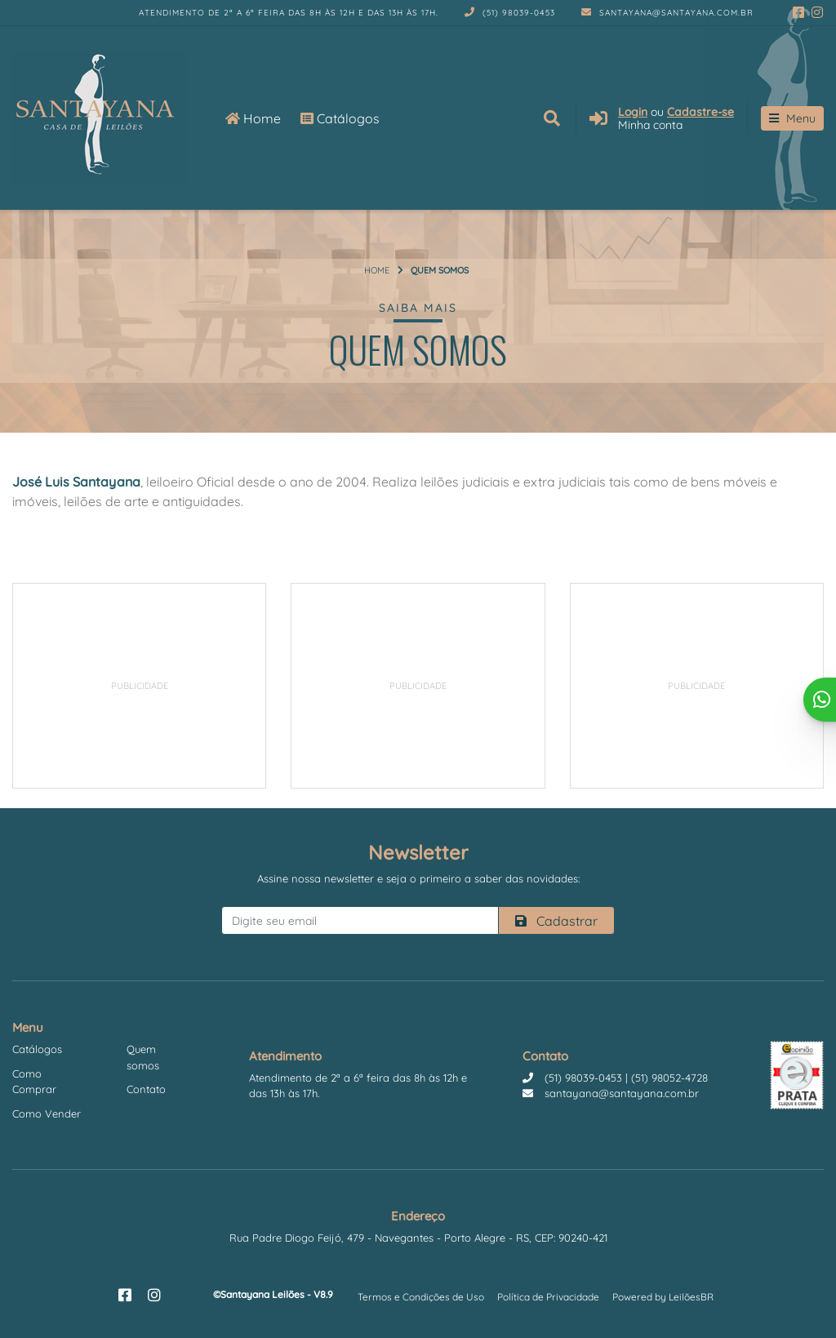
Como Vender (46, 1113)
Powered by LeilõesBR (663, 1297)
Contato (146, 1089)
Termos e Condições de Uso (421, 1297)
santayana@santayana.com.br (667, 12)
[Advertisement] (139, 686)
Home (253, 118)
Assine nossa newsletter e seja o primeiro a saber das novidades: (418, 878)
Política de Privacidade (548, 1297)
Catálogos (340, 118)
